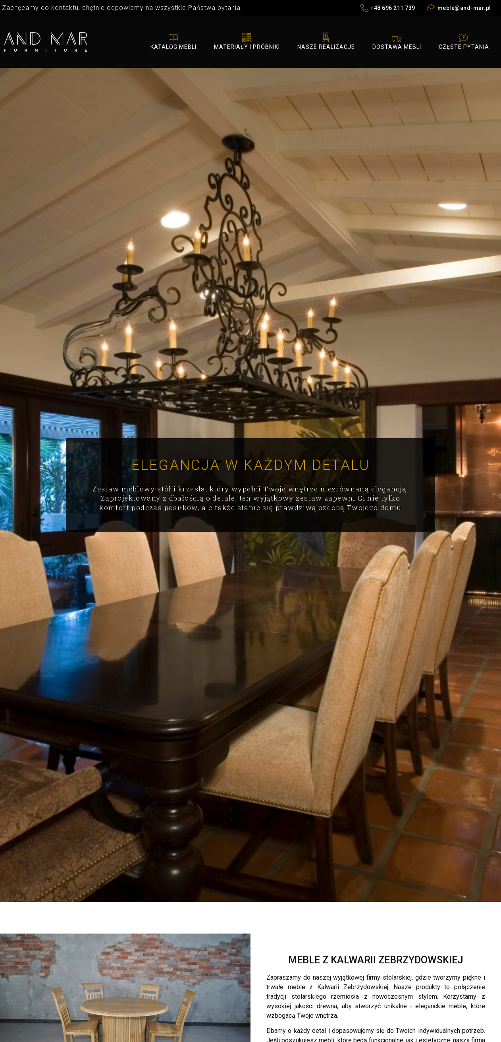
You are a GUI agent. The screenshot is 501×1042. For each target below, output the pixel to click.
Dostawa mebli (396, 41)
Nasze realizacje (326, 41)
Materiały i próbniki (247, 41)
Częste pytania (464, 41)
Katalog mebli (173, 41)
